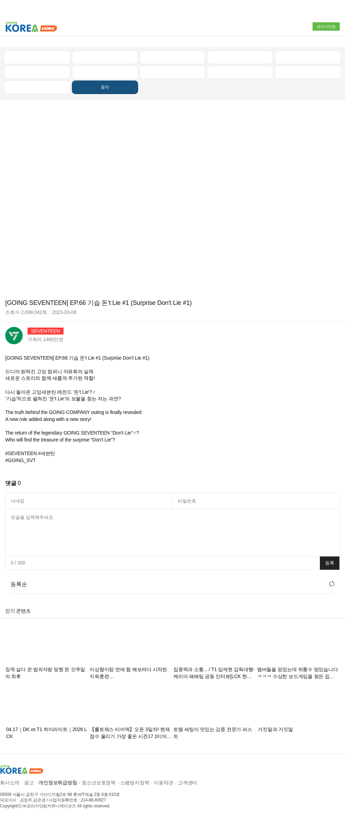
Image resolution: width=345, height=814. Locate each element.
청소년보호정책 (98, 777)
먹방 (37, 81)
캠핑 (105, 66)
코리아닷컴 (326, 26)
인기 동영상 (105, 51)
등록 (329, 557)
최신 (37, 51)
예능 (172, 66)
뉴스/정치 (172, 51)
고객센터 (187, 777)
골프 (308, 51)
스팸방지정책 (134, 777)
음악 (105, 81)
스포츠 (308, 66)
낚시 (37, 66)
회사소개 (9, 777)
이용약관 (163, 777)
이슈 (240, 66)
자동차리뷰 (240, 51)
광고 (29, 777)
